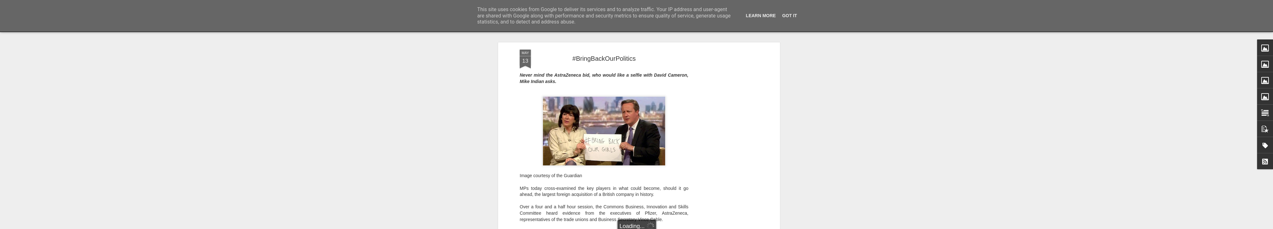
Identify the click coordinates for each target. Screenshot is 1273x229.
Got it (789, 15)
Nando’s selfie (585, 106)
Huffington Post (611, 174)
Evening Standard (627, 44)
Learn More (761, 15)
